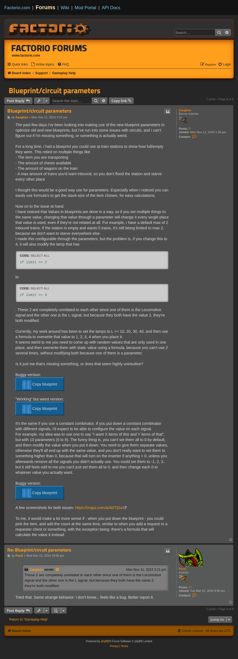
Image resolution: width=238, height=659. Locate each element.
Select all (40, 255)
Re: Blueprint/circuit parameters (39, 550)
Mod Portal (85, 7)
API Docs (111, 7)
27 (190, 587)
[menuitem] (42, 64)
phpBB (105, 641)
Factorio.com (17, 7)
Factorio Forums (49, 48)
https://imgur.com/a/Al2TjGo (99, 507)
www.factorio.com (26, 55)
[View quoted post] (57, 569)
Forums (45, 7)
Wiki (65, 7)
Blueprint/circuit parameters (54, 90)
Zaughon (185, 110)
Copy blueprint (39, 384)
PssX (182, 568)
